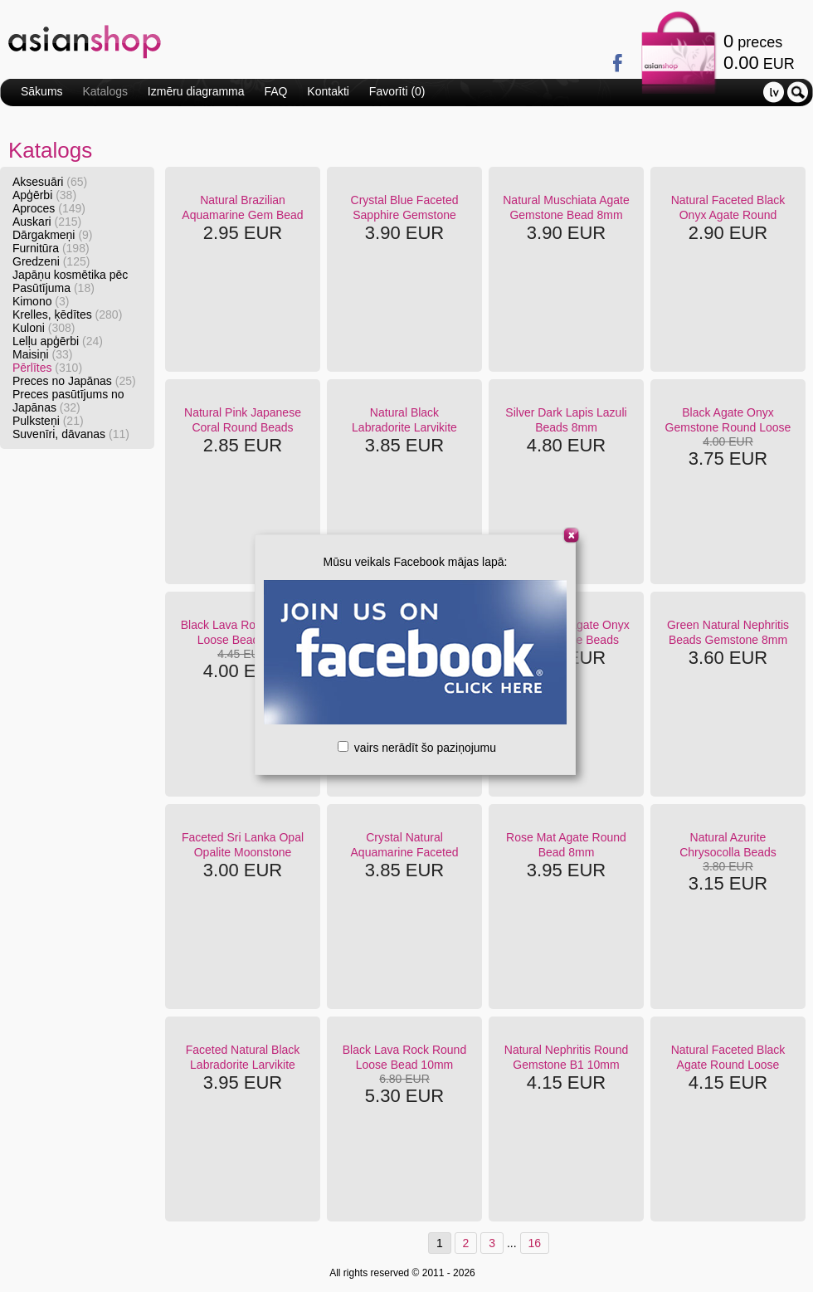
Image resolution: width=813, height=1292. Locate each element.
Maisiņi (42, 354)
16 (535, 1243)
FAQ (275, 91)
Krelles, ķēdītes (67, 314)
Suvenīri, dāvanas (70, 434)
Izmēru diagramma (196, 91)
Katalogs (104, 91)
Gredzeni (51, 261)
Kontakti (328, 91)
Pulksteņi (48, 420)
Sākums (42, 91)
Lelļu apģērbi (57, 341)
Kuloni (43, 327)
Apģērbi (44, 195)
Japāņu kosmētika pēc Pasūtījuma (70, 281)
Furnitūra (51, 248)
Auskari (46, 221)
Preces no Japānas (74, 381)
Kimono (40, 301)
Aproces (48, 208)
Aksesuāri (49, 181)
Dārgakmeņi (52, 234)
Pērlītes (47, 367)
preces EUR (759, 52)
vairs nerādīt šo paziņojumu (417, 747)
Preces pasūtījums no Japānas (68, 401)
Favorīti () (397, 91)
